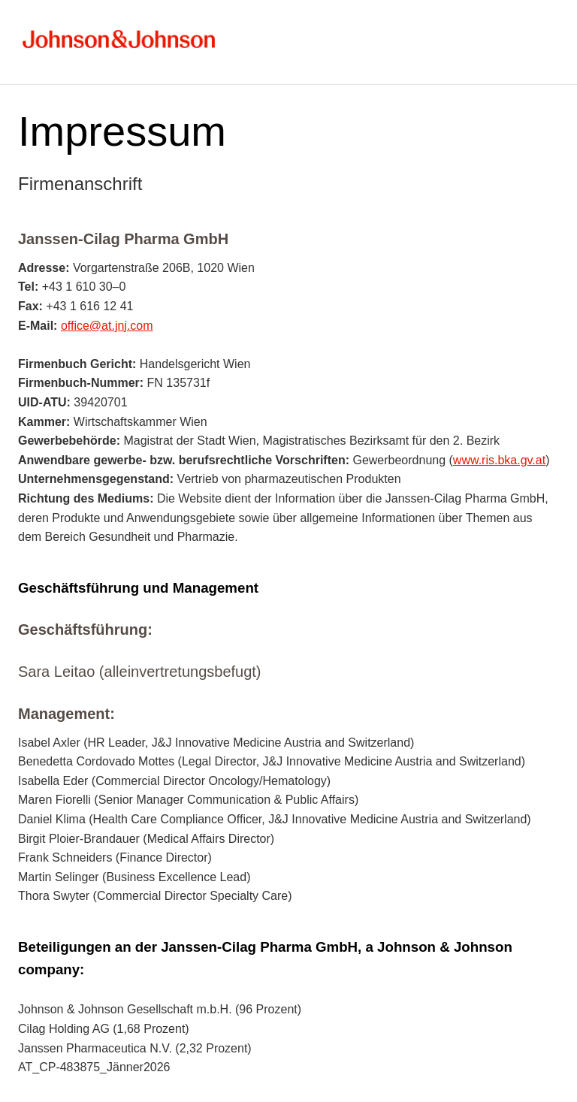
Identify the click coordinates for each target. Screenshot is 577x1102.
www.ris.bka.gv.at (499, 460)
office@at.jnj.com (107, 325)
